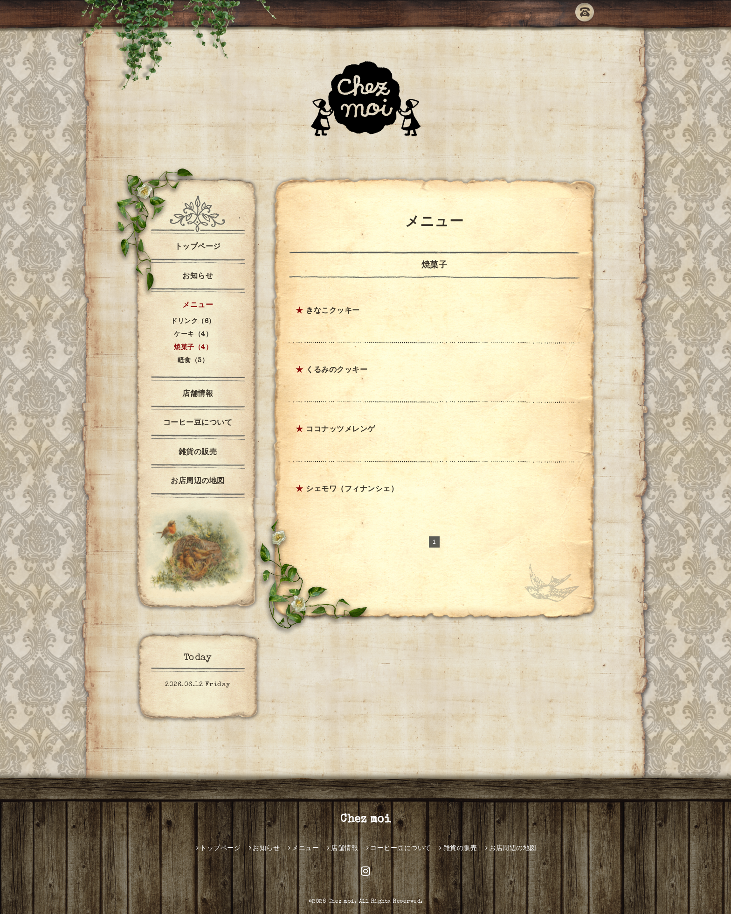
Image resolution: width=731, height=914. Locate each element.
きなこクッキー (333, 311)
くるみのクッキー (336, 370)
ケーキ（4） (193, 334)
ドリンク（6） (193, 321)
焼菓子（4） (193, 348)
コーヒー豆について (198, 423)
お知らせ (197, 277)
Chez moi (365, 819)
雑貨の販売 (198, 453)
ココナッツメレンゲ (340, 430)
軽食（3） (193, 361)
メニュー (197, 305)
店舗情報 (197, 394)
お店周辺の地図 (198, 481)
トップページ (198, 247)
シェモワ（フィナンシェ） (352, 489)
